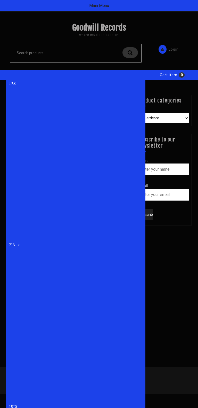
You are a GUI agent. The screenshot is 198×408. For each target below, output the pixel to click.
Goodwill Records (99, 28)
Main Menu (99, 5)
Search (130, 52)
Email (143, 186)
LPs (12, 84)
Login (167, 49)
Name (143, 161)
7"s (15, 244)
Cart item (168, 75)
